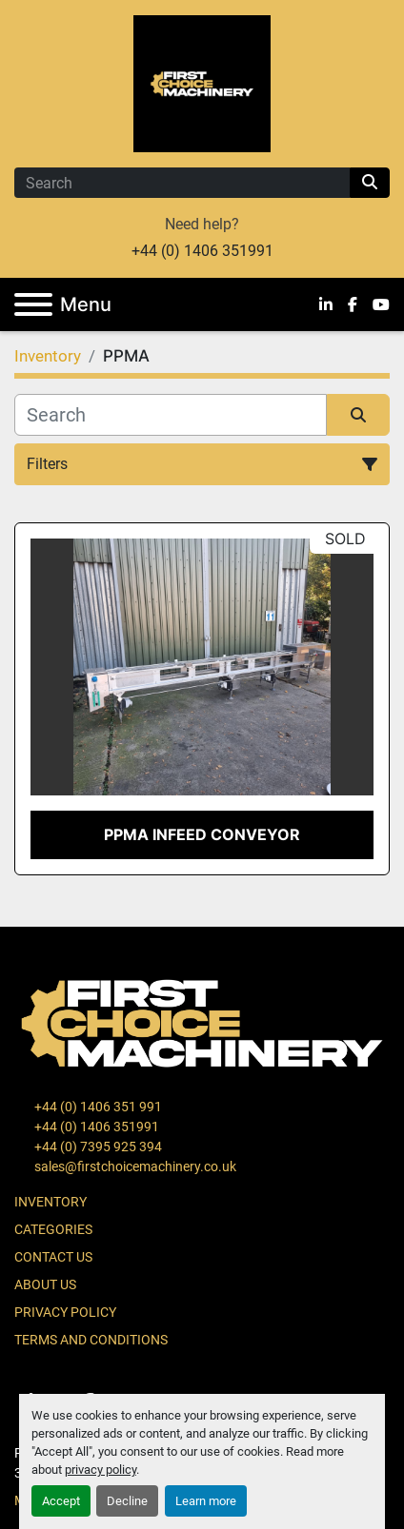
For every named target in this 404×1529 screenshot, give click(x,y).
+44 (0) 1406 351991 (202, 251)
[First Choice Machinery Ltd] (202, 1021)
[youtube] (381, 304)
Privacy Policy (65, 1312)
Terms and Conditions (91, 1339)
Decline (127, 1501)
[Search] (182, 182)
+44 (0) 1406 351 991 (96, 1106)
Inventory (50, 1201)
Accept (61, 1501)
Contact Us (53, 1256)
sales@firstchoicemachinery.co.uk (133, 1166)
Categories (53, 1229)
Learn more (205, 1501)
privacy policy (100, 1469)
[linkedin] (326, 304)
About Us (45, 1284)
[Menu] (33, 304)
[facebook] (352, 304)
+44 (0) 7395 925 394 (96, 1146)
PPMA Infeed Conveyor (202, 834)
